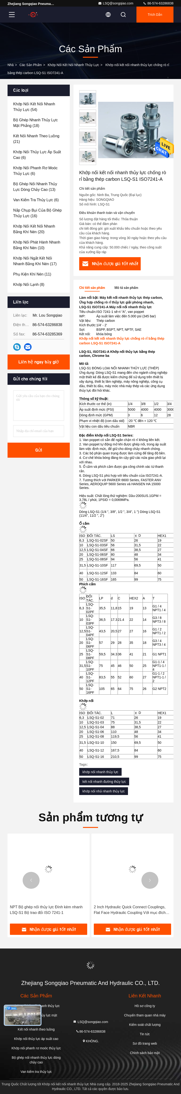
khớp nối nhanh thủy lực (100, 772)
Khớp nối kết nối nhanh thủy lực (73, 65)
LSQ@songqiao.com (115, 3)
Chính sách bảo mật (145, 1053)
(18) (35, 123)
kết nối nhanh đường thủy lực (104, 781)
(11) (32, 274)
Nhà (11, 65)
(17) (35, 261)
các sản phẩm (31, 65)
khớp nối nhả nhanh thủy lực (103, 791)
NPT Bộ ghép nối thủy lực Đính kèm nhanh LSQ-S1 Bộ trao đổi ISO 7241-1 (46, 910)
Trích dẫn (155, 14)
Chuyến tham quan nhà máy (144, 1015)
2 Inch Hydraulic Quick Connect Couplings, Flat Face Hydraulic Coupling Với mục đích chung (130, 910)
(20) (34, 229)
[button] (31, 880)
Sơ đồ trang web (145, 1043)
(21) (36, 139)
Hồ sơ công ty (145, 1006)
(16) (37, 213)
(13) (35, 187)
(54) (34, 107)
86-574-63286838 (158, 3)
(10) (36, 245)
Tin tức (145, 1034)
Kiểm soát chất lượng (145, 1025)
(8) (28, 285)
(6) (37, 155)
